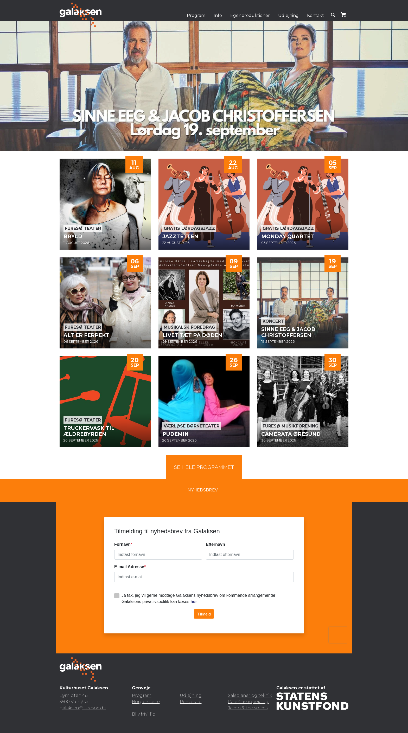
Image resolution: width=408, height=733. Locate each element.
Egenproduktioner (250, 15)
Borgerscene (146, 701)
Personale (190, 701)
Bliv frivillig (144, 714)
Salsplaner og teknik (250, 695)
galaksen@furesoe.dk (83, 707)
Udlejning (288, 15)
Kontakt (315, 15)
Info (218, 15)
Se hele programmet (204, 467)
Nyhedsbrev (203, 490)
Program (196, 15)
